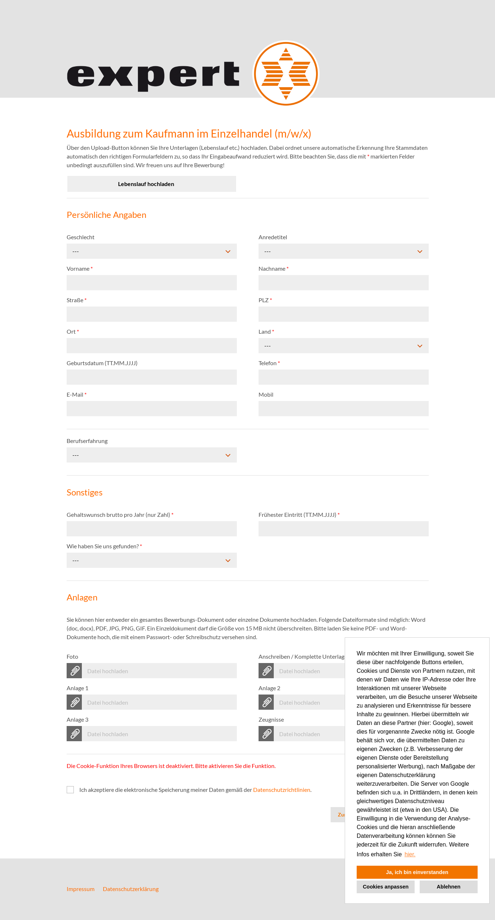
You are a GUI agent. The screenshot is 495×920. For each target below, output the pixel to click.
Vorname (80, 268)
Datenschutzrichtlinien (281, 789)
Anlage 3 (77, 719)
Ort (73, 331)
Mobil (266, 394)
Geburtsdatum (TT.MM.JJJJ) (102, 362)
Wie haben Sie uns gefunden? (104, 546)
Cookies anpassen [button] (385, 887)
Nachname (274, 268)
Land (266, 331)
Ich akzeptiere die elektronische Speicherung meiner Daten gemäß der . (195, 789)
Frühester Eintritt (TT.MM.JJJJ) (299, 514)
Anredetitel (273, 236)
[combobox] (152, 251)
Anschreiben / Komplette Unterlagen (306, 656)
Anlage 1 (77, 687)
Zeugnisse (271, 719)
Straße (77, 299)
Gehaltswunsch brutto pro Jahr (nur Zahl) (120, 514)
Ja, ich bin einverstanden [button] (417, 872)
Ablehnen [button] (449, 887)
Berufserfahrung (87, 440)
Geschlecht (81, 236)
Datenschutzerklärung (131, 888)
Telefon (269, 362)
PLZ (265, 299)
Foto (72, 656)
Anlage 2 (269, 687)
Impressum (81, 888)
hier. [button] (409, 854)
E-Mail (77, 394)
